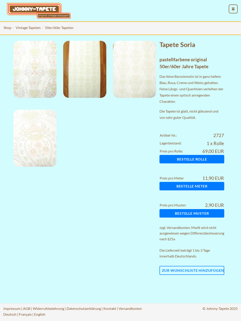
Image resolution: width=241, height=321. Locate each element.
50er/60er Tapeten (59, 27)
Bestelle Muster (192, 213)
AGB (26, 308)
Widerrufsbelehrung (48, 308)
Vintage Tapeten (28, 27)
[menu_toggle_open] (233, 8)
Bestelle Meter (191, 186)
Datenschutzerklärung (84, 308)
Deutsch (9, 314)
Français (25, 314)
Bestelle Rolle (192, 159)
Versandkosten (178, 227)
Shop (7, 27)
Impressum (12, 308)
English (39, 314)
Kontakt (109, 308)
